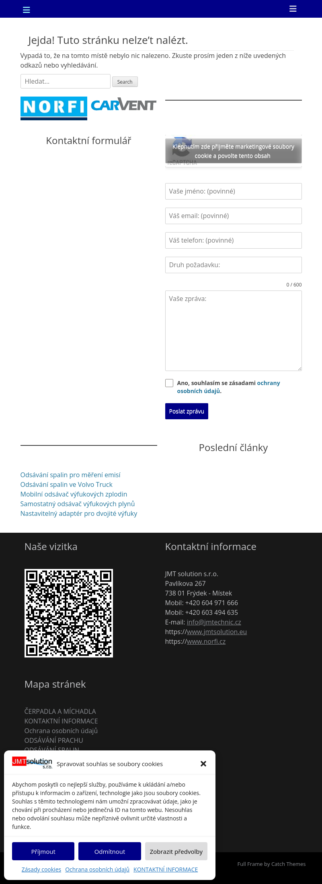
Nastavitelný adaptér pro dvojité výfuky (79, 513)
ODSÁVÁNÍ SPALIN (52, 750)
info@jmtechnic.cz (214, 622)
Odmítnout (109, 851)
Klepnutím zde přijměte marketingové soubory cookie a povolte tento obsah (233, 150)
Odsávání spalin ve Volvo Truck (67, 484)
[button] (203, 764)
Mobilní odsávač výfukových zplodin (74, 494)
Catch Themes (288, 864)
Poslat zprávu (187, 411)
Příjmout (43, 851)
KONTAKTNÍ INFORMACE (165, 869)
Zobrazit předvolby (176, 851)
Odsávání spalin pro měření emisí (71, 474)
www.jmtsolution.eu (217, 631)
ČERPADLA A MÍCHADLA (60, 711)
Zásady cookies (41, 869)
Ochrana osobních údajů (97, 869)
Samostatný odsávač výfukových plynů (78, 503)
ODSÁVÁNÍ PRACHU (54, 740)
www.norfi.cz (206, 641)
